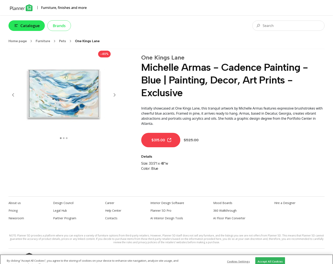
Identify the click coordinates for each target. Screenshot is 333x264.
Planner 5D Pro (160, 210)
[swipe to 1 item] (64, 138)
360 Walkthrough (225, 210)
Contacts (111, 218)
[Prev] (13, 95)
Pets (66, 41)
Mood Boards (222, 203)
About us (14, 203)
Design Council (63, 203)
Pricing (13, 210)
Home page (21, 41)
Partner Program (64, 218)
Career (109, 203)
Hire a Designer (284, 203)
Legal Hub (60, 210)
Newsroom (16, 218)
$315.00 (161, 140)
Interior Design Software (167, 203)
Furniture (47, 41)
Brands (59, 25)
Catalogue (27, 25)
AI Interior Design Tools (166, 218)
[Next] (114, 95)
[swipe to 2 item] (67, 138)
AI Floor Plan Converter (229, 218)
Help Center (113, 210)
